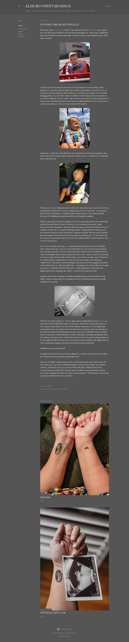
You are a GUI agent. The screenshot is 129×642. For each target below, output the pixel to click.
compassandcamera (70, 633)
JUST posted (59, 30)
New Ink (45, 497)
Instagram (76, 11)
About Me (35, 11)
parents (20, 31)
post (66, 246)
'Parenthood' (93, 30)
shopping (21, 37)
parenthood (22, 29)
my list (101, 321)
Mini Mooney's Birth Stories (52, 11)
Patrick (20, 34)
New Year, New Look (53, 612)
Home (27, 11)
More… (92, 11)
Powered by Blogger (64, 629)
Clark (68, 11)
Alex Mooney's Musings (48, 6)
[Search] (108, 6)
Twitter (85, 11)
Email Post (48, 386)
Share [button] (20, 21)
